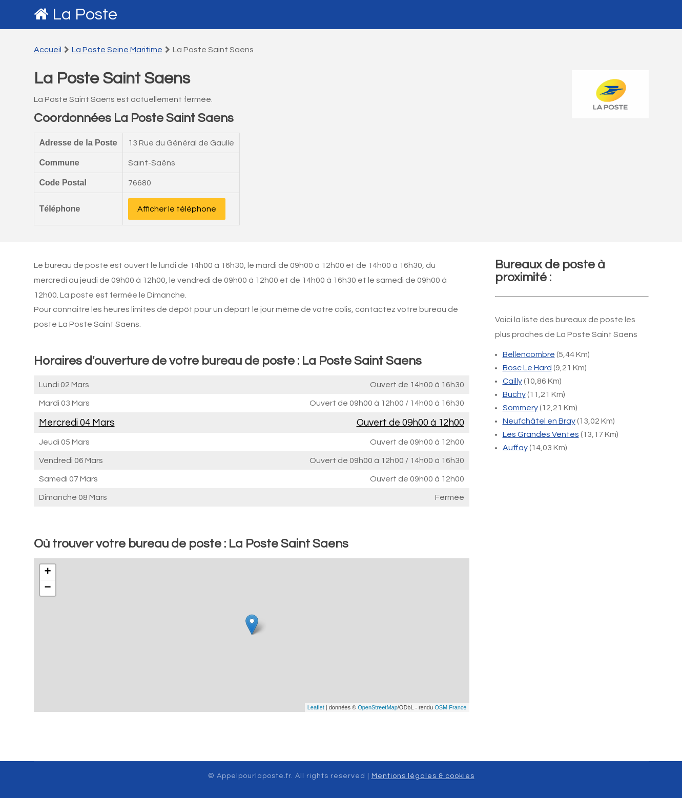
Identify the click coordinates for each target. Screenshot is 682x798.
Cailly (512, 381)
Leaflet (315, 707)
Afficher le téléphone (176, 209)
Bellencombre (529, 354)
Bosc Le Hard (527, 368)
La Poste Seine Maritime (117, 50)
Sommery (520, 408)
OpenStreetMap (378, 707)
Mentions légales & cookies (422, 776)
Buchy (514, 394)
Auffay (515, 448)
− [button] (47, 588)
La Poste (84, 14)
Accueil (47, 50)
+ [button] (47, 572)
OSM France (450, 707)
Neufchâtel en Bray (539, 421)
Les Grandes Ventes (541, 434)
